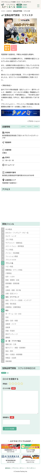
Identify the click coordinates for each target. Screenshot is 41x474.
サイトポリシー (31, 468)
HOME (3, 11)
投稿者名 (8, 417)
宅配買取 (29, 127)
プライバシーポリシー (18, 468)
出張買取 (22, 127)
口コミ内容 (9, 388)
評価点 (5, 384)
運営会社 (7, 468)
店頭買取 (35, 127)
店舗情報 (9, 11)
